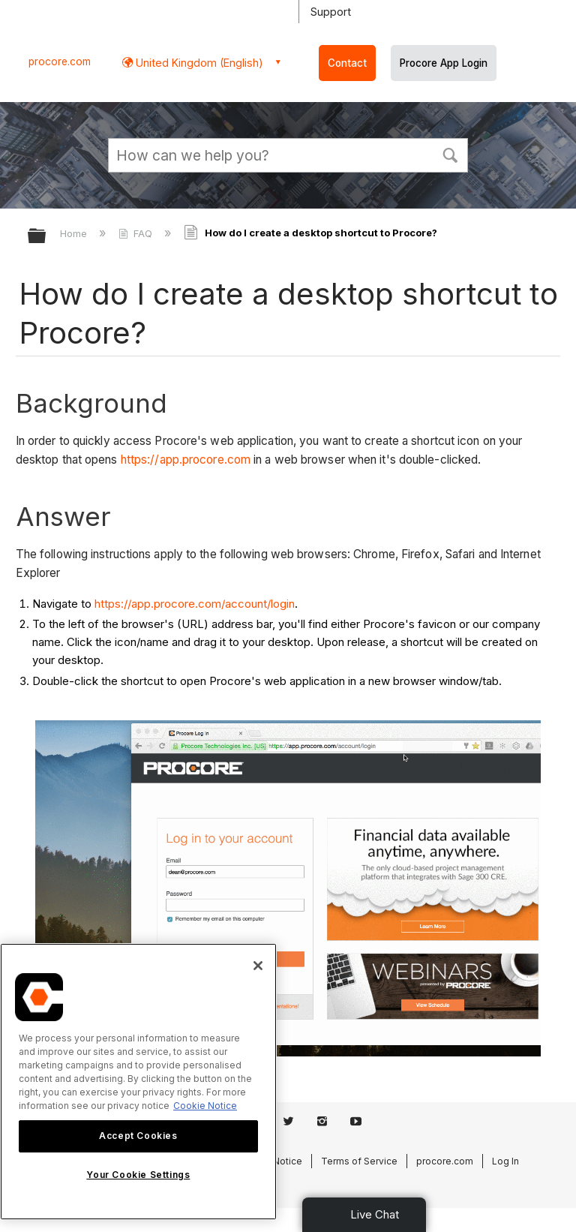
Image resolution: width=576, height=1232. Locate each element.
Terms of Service (359, 1161)
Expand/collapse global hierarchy (46, 237)
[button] (450, 154)
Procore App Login (444, 63)
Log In (505, 1161)
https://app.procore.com (185, 459)
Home (75, 233)
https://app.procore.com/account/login (194, 603)
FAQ (136, 233)
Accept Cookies (138, 1135)
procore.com (59, 62)
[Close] (258, 965)
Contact (347, 63)
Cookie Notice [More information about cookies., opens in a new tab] (205, 1105)
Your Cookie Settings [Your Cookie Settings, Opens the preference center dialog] (138, 1174)
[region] (138, 1081)
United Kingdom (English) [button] (198, 62)
